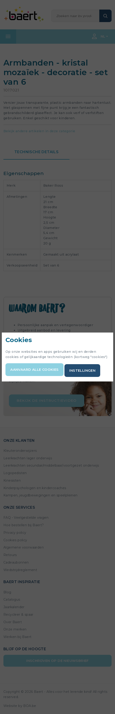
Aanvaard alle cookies (34, 369)
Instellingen (82, 370)
